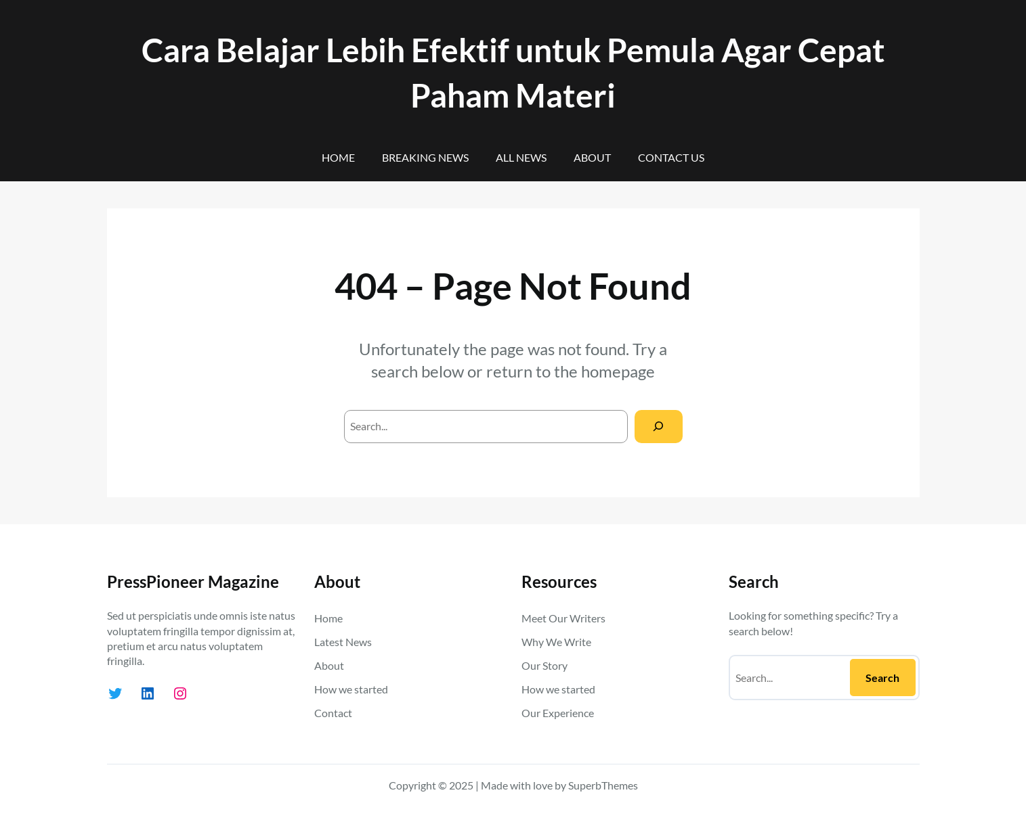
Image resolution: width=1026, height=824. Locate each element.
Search (882, 677)
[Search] (659, 426)
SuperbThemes (603, 785)
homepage (618, 371)
